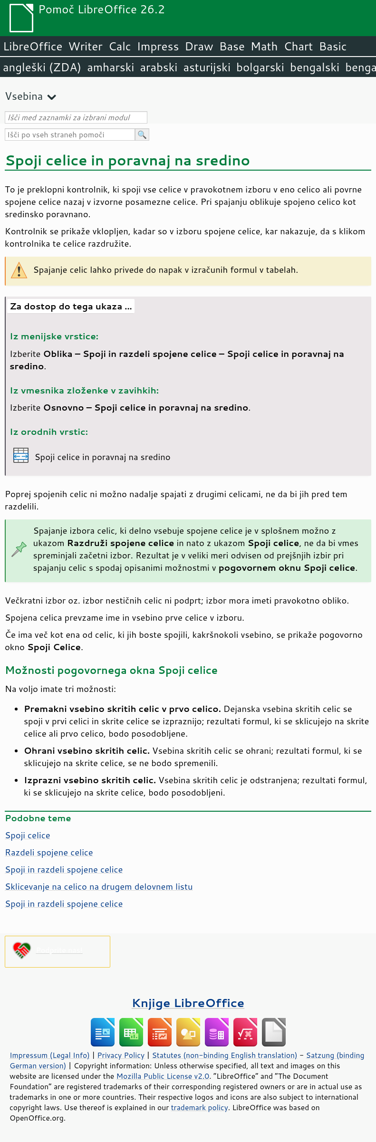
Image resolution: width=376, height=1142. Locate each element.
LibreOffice (32, 46)
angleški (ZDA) (42, 67)
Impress (158, 46)
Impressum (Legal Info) (50, 1055)
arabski (158, 67)
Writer (85, 46)
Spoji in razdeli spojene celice (64, 869)
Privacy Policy (121, 1055)
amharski (110, 67)
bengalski (314, 67)
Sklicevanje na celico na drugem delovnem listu (99, 886)
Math (264, 46)
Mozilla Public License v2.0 (163, 1076)
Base (232, 46)
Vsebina (24, 95)
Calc (119, 46)
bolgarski (260, 67)
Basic (332, 46)
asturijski (207, 67)
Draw (198, 46)
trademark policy (199, 1107)
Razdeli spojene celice (49, 852)
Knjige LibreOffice (188, 1002)
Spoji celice (27, 835)
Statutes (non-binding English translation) (224, 1055)
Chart (298, 46)
